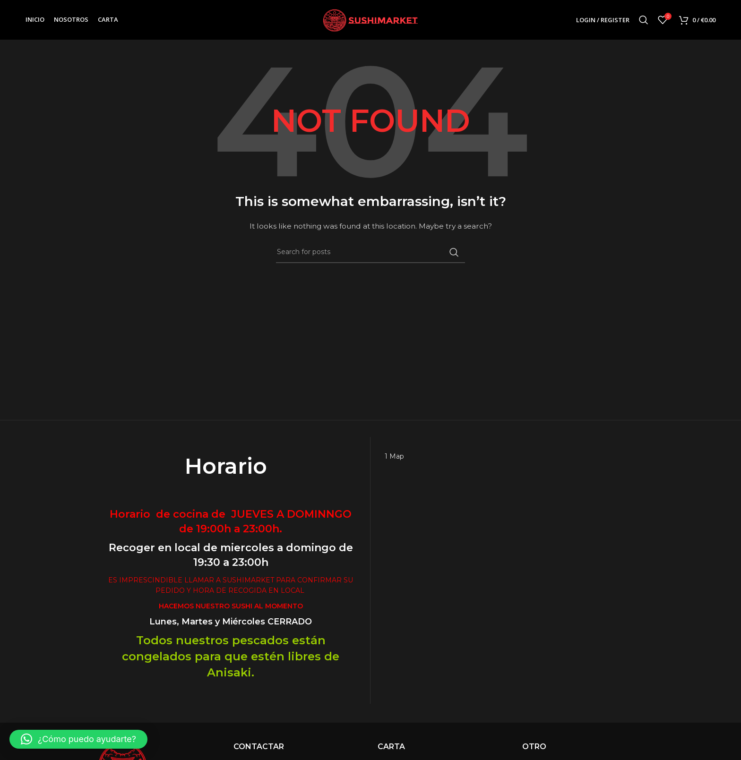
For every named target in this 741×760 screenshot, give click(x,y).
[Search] (643, 20)
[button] (78, 739)
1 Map (394, 457)
